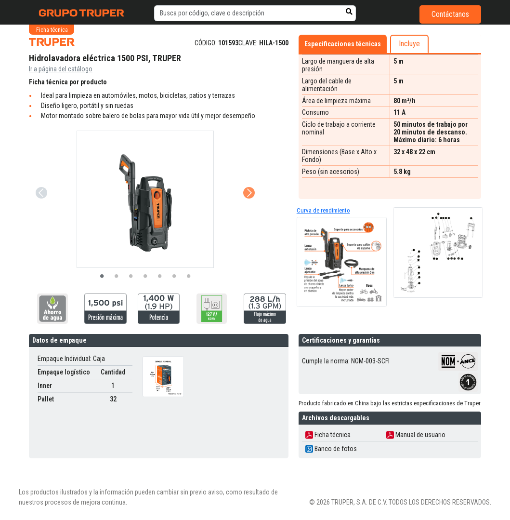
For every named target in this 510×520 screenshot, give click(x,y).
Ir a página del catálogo (60, 69)
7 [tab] (189, 276)
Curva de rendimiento (323, 210)
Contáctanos (450, 14)
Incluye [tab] (409, 43)
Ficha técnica (328, 435)
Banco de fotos (331, 449)
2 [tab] (116, 276)
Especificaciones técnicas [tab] (342, 44)
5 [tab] (160, 276)
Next (248, 179)
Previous (40, 179)
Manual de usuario (415, 435)
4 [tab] (145, 276)
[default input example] (255, 13)
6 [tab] (174, 276)
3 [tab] (131, 276)
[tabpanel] (145, 199)
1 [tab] (102, 276)
